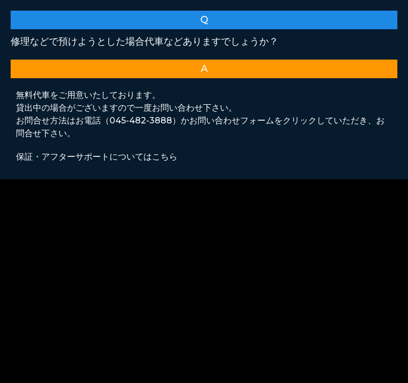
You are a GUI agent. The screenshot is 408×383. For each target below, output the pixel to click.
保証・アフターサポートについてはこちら (96, 157)
